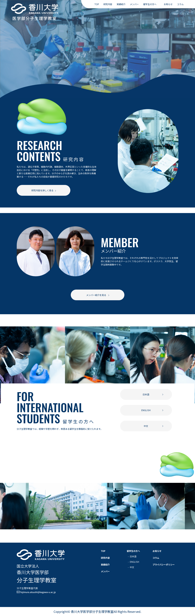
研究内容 (107, 4)
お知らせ (168, 4)
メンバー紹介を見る (96, 295)
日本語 (146, 394)
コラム (180, 4)
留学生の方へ (149, 4)
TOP (96, 4)
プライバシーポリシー (164, 564)
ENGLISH (146, 410)
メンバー (134, 4)
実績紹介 (121, 4)
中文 (146, 426)
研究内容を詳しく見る (42, 190)
